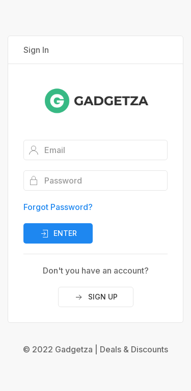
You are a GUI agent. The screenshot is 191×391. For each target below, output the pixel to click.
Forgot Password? (58, 207)
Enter (58, 234)
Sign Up (96, 297)
